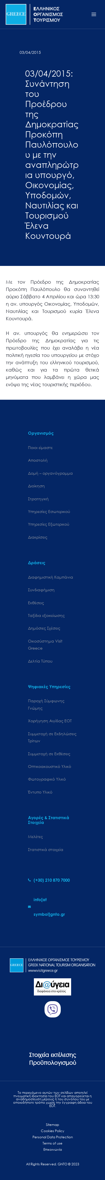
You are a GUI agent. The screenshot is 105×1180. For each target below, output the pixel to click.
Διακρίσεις (37, 537)
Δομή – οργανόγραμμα (50, 473)
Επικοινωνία (52, 1149)
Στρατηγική (38, 498)
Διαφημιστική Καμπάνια (50, 577)
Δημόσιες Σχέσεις (44, 628)
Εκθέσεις (36, 602)
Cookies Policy (52, 1130)
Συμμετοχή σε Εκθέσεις (49, 753)
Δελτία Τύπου (40, 661)
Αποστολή (38, 460)
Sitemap (52, 1124)
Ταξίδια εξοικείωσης (46, 615)
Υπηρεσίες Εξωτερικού (48, 524)
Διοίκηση (36, 485)
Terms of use (52, 1143)
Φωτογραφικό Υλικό (47, 779)
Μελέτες (35, 836)
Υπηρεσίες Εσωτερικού (49, 511)
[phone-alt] (49, 880)
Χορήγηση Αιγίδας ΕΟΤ (50, 720)
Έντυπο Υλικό (40, 792)
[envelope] (52, 906)
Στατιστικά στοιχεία (45, 849)
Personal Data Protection (52, 1137)
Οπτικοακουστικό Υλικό (49, 766)
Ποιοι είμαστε (40, 447)
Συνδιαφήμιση (41, 589)
